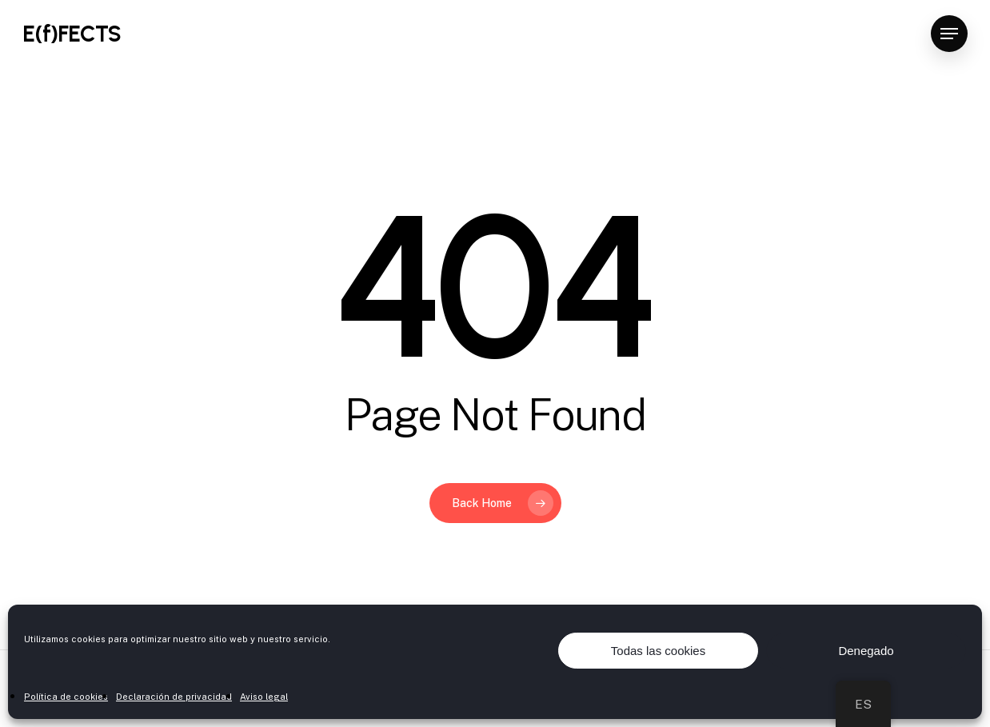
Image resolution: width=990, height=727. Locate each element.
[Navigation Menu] (949, 34)
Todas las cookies (658, 650)
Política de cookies (66, 696)
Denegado (865, 650)
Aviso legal (264, 696)
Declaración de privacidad (174, 696)
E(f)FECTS (71, 33)
